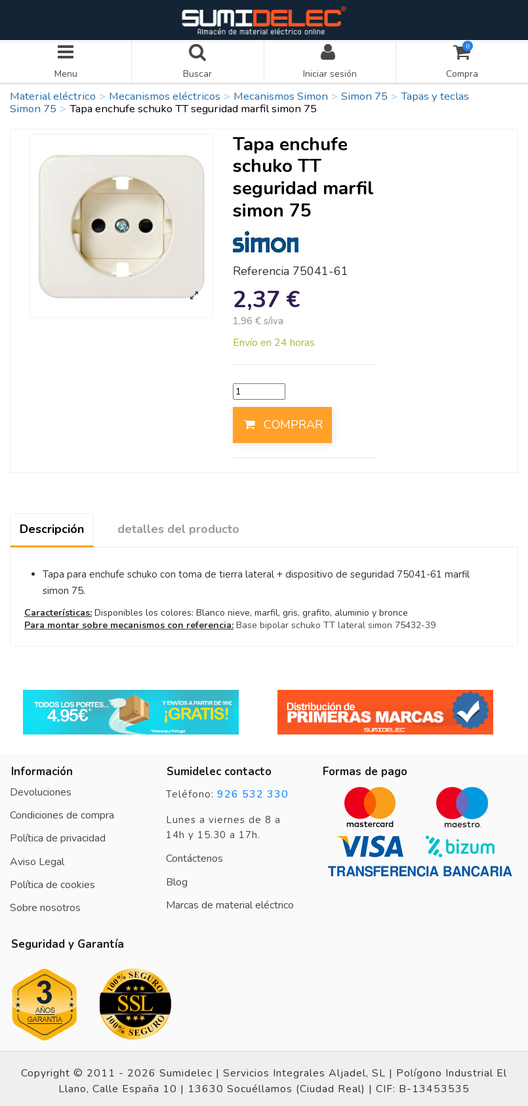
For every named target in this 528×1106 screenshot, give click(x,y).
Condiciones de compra (62, 811)
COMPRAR (282, 420)
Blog (177, 877)
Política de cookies (52, 880)
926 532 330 (253, 789)
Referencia (261, 268)
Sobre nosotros (45, 903)
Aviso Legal (37, 857)
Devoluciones (40, 787)
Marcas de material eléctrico (230, 900)
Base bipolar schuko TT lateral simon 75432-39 (336, 621)
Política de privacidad (58, 834)
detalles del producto (178, 524)
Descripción (52, 524)
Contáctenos (194, 854)
